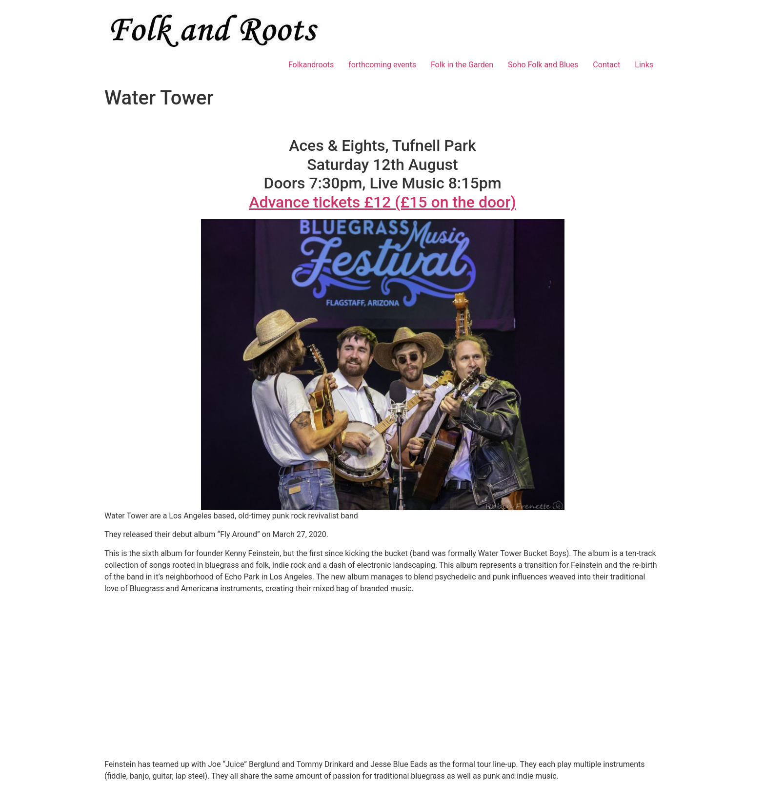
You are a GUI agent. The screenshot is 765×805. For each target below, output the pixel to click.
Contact (606, 64)
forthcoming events (382, 64)
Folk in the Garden (462, 64)
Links (644, 64)
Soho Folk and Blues (543, 64)
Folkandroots (311, 64)
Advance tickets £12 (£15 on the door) (382, 202)
